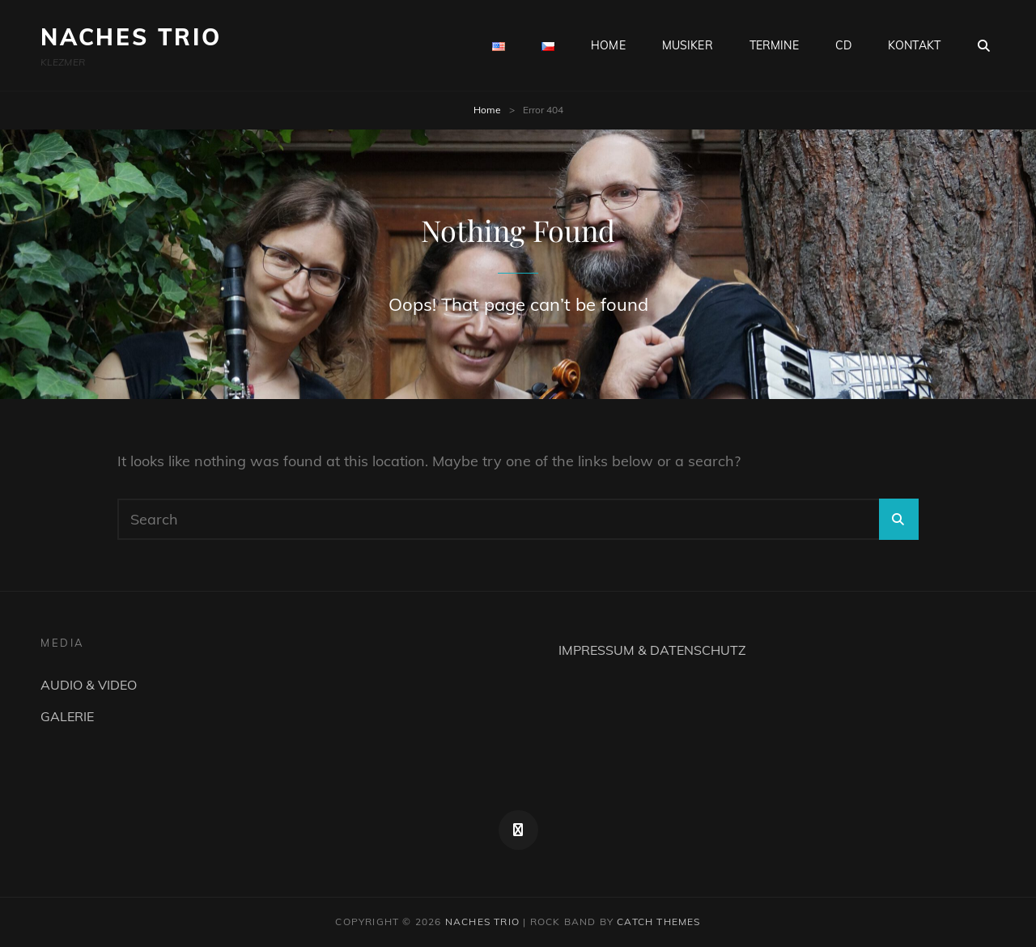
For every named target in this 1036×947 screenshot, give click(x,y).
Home (487, 110)
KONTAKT (914, 45)
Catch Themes (658, 921)
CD (843, 45)
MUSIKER (687, 45)
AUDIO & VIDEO (88, 685)
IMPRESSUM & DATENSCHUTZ (652, 650)
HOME (608, 45)
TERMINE (774, 45)
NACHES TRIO (131, 37)
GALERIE (67, 716)
